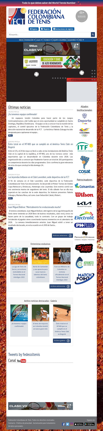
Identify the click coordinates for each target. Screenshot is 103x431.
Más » (10, 135)
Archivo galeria (62, 340)
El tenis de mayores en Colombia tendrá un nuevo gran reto (40, 325)
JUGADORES (72, 40)
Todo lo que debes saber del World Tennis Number (51, 2)
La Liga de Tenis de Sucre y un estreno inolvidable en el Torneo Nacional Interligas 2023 (19, 271)
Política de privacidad (24, 422)
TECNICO (47, 40)
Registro (45, 29)
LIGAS (38, 40)
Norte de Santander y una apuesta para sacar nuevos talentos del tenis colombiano (40, 271)
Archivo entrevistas (60, 285)
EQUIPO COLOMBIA (59, 40)
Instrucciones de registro (63, 29)
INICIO (21, 40)
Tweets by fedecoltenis (24, 354)
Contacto (11, 422)
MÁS (80, 40)
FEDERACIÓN (29, 40)
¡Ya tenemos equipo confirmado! (22, 113)
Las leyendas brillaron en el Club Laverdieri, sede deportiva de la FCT (38, 176)
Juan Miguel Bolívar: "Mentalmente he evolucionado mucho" (34, 206)
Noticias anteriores (62, 235)
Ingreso (33, 29)
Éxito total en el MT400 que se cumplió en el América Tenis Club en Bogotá (40, 145)
